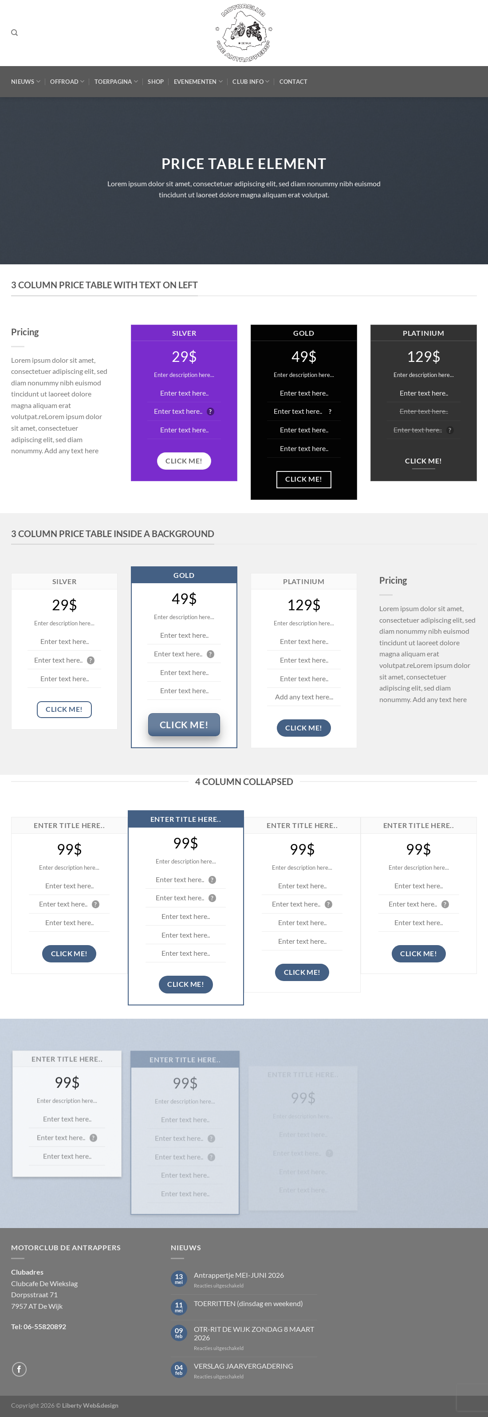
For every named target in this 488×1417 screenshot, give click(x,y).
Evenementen (198, 81)
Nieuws (25, 81)
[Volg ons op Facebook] (19, 1369)
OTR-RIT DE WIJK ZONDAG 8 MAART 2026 (254, 1333)
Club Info (250, 81)
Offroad (67, 81)
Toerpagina (116, 81)
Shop (156, 81)
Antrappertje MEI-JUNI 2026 (239, 1275)
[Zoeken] (14, 32)
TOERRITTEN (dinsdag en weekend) (248, 1303)
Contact (293, 81)
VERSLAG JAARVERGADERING (243, 1366)
